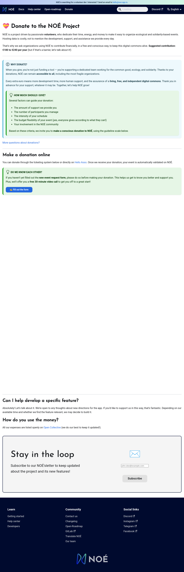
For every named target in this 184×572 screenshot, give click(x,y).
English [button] (173, 9)
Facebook (130, 531)
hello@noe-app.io (120, 2)
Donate (69, 9)
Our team (70, 541)
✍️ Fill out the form (19, 189)
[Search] (132, 9)
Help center (34, 9)
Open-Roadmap (74, 526)
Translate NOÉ (73, 536)
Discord (157, 9)
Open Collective (52, 427)
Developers (13, 526)
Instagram (131, 521)
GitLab (70, 531)
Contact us (71, 516)
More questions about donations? (21, 142)
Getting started (15, 516)
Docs (21, 9)
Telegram (130, 526)
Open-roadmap (52, 9)
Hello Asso (81, 162)
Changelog (71, 521)
